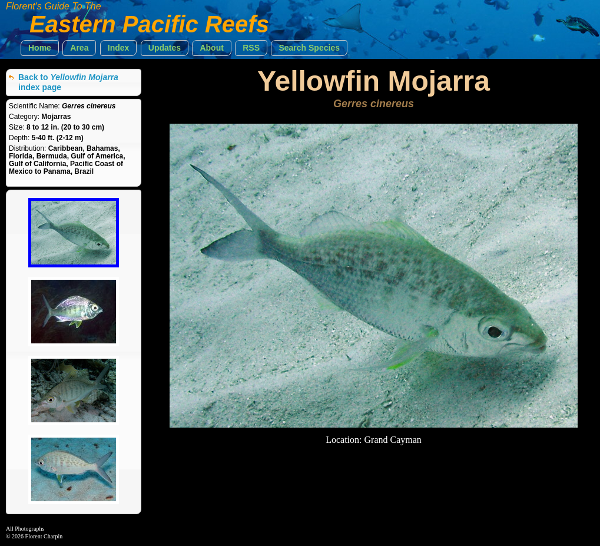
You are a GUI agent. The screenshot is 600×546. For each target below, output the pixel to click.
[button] (40, 48)
